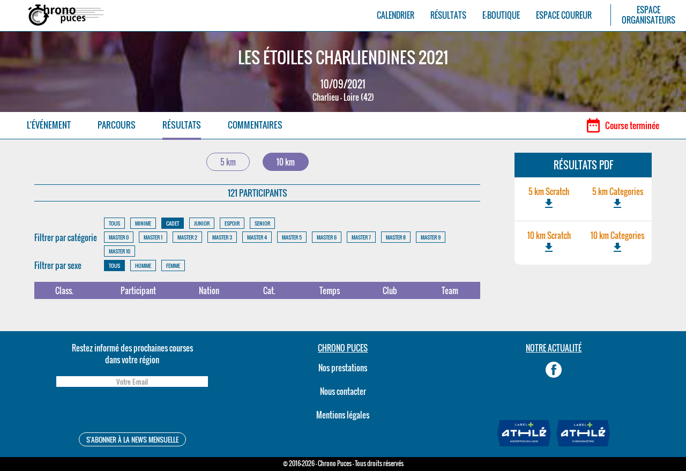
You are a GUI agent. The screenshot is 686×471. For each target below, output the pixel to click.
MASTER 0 (119, 237)
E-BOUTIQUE (501, 15)
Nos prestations (342, 367)
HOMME (143, 265)
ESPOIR (232, 223)
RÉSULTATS (448, 15)
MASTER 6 (327, 237)
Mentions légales (342, 415)
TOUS (114, 223)
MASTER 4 (257, 237)
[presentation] (132, 411)
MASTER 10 (119, 251)
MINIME (143, 223)
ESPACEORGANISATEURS (648, 15)
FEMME (173, 265)
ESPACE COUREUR (564, 15)
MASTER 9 (431, 237)
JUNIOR (202, 223)
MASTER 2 (187, 237)
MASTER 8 (396, 237)
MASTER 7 (361, 237)
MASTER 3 (222, 237)
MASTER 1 (153, 237)
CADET (172, 223)
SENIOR (262, 223)
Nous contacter (343, 391)
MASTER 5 (292, 237)
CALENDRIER (395, 15)
